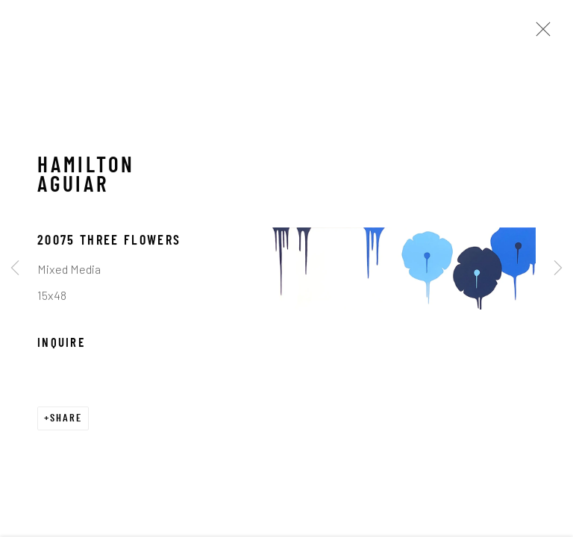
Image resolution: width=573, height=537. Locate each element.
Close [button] (539, 33)
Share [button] (66, 419)
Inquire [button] (61, 345)
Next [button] (558, 268)
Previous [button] (15, 268)
